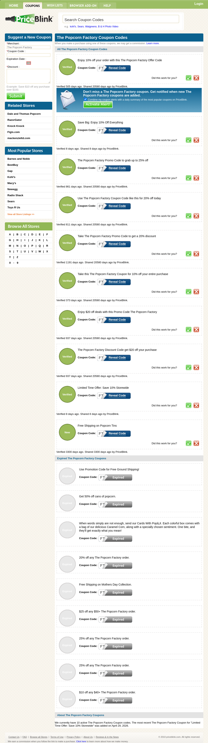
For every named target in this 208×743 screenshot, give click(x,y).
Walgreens (91, 26)
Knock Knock (16, 125)
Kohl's (11, 177)
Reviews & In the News (107, 737)
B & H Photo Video (108, 26)
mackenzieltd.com (19, 138)
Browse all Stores (39, 737)
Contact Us (14, 737)
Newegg (13, 189)
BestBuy (13, 164)
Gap (10, 170)
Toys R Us (14, 207)
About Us (88, 737)
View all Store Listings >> (21, 214)
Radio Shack (15, 195)
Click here (81, 741)
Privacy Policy (73, 737)
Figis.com (14, 132)
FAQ (25, 737)
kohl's (73, 26)
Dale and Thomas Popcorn (24, 113)
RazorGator (15, 119)
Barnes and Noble (19, 158)
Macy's (12, 183)
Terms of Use (57, 737)
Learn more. (152, 43)
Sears (80, 26)
